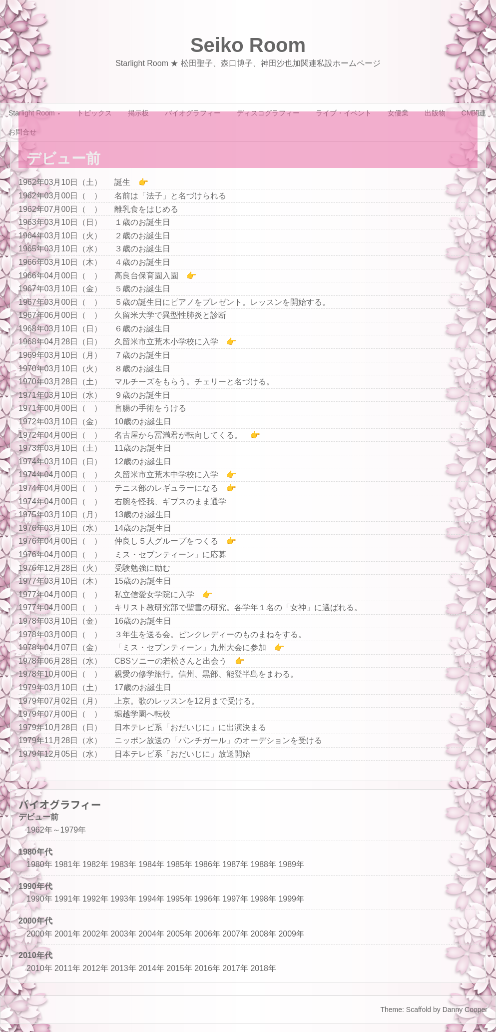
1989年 (291, 864)
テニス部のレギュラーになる (166, 488)
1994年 (151, 899)
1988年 (263, 864)
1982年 (95, 864)
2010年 (39, 968)
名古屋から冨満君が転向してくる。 (178, 435)
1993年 (123, 899)
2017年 (235, 968)
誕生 (122, 182)
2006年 (207, 934)
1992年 (95, 899)
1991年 (67, 899)
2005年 (179, 934)
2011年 (67, 968)
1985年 (179, 864)
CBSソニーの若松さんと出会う (170, 661)
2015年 (179, 968)
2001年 (67, 934)
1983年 (123, 864)
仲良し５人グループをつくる (166, 541)
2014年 (151, 968)
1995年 (179, 899)
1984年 (151, 864)
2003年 (123, 934)
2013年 (123, 968)
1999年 (291, 899)
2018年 (263, 968)
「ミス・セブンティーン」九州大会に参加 (190, 647)
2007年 (235, 934)
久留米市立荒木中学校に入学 (166, 474)
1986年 (207, 864)
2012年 (95, 968)
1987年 (235, 864)
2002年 (95, 934)
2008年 (263, 934)
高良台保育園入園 (146, 275)
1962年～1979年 (56, 830)
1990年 (39, 899)
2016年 (207, 968)
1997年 (235, 899)
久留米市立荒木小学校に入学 (166, 341)
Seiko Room (248, 45)
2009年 (291, 934)
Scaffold (418, 1010)
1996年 (207, 899)
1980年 (39, 864)
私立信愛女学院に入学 (154, 594)
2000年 (39, 934)
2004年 (151, 934)
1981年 (67, 864)
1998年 (263, 899)
